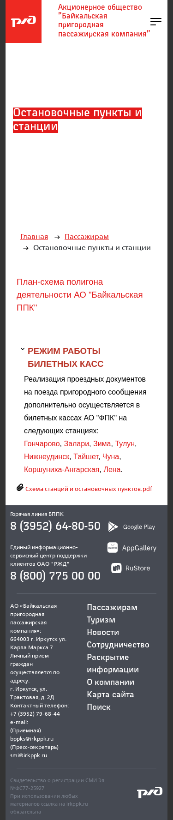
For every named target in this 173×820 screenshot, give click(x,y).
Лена (111, 469)
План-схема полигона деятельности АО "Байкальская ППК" (80, 294)
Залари (76, 444)
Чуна (110, 457)
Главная (34, 236)
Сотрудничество (118, 645)
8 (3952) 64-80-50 (55, 526)
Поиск (99, 707)
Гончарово (42, 444)
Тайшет (85, 457)
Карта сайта (110, 695)
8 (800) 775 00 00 (55, 576)
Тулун (125, 444)
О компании (110, 682)
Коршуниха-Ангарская (61, 469)
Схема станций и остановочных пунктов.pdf (88, 488)
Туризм (101, 620)
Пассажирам (87, 236)
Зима (102, 444)
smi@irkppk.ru (28, 755)
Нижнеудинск (46, 457)
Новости (103, 632)
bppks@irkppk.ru (32, 738)
